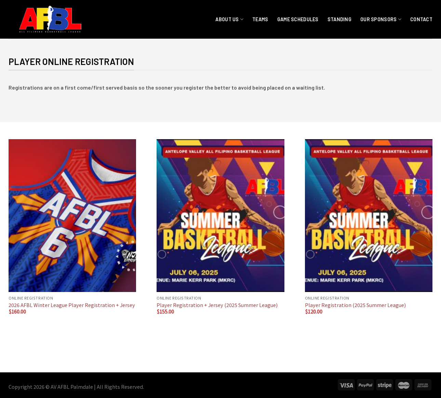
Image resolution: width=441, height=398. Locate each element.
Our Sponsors (380, 19)
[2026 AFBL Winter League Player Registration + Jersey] (72, 215)
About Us (229, 19)
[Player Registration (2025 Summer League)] (368, 215)
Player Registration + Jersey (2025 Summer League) (217, 305)
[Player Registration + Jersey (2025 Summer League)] (220, 215)
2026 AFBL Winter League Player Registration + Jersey (72, 305)
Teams (260, 19)
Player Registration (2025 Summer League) (355, 305)
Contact (421, 19)
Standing (339, 19)
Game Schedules (298, 19)
